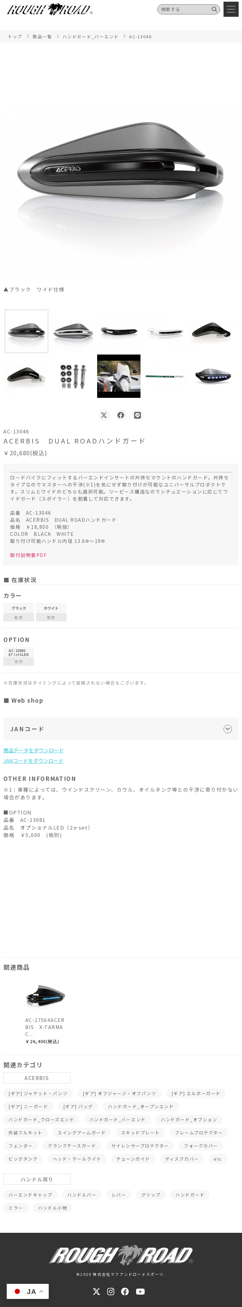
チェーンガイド (133, 1159)
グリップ (151, 1195)
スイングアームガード (81, 1132)
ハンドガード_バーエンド (117, 1119)
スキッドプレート (140, 1132)
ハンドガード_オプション (189, 1119)
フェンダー (20, 1145)
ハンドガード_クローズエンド (41, 1119)
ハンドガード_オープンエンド (141, 1106)
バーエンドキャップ (30, 1195)
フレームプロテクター (199, 1132)
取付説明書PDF (28, 555)
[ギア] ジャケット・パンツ (38, 1093)
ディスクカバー (182, 1159)
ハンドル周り (37, 1179)
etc (218, 1159)
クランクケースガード (72, 1145)
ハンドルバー (81, 1195)
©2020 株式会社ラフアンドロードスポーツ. (121, 1274)
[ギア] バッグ (78, 1106)
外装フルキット (25, 1132)
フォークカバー (201, 1145)
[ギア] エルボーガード (196, 1093)
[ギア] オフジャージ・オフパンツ (120, 1093)
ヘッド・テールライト (77, 1159)
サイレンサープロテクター (140, 1145)
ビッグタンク (23, 1159)
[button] (26, 331)
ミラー (15, 1208)
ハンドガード (190, 1195)
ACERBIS (37, 1077)
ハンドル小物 (52, 1208)
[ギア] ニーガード (28, 1106)
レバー (119, 1195)
